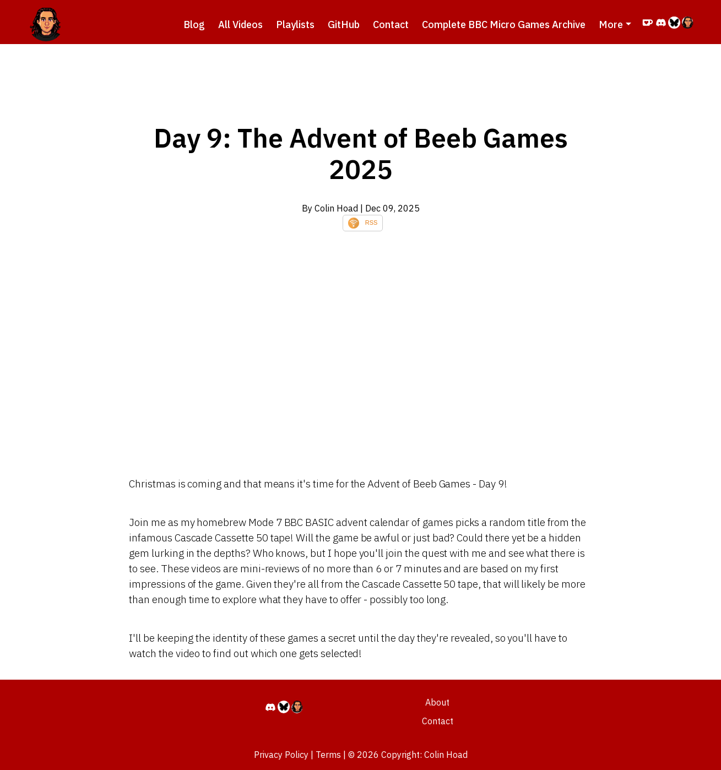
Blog (194, 24)
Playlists (295, 24)
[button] (615, 24)
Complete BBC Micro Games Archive (504, 24)
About (437, 702)
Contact (391, 24)
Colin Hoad (446, 754)
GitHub (344, 24)
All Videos (240, 24)
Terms (328, 754)
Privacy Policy (281, 754)
